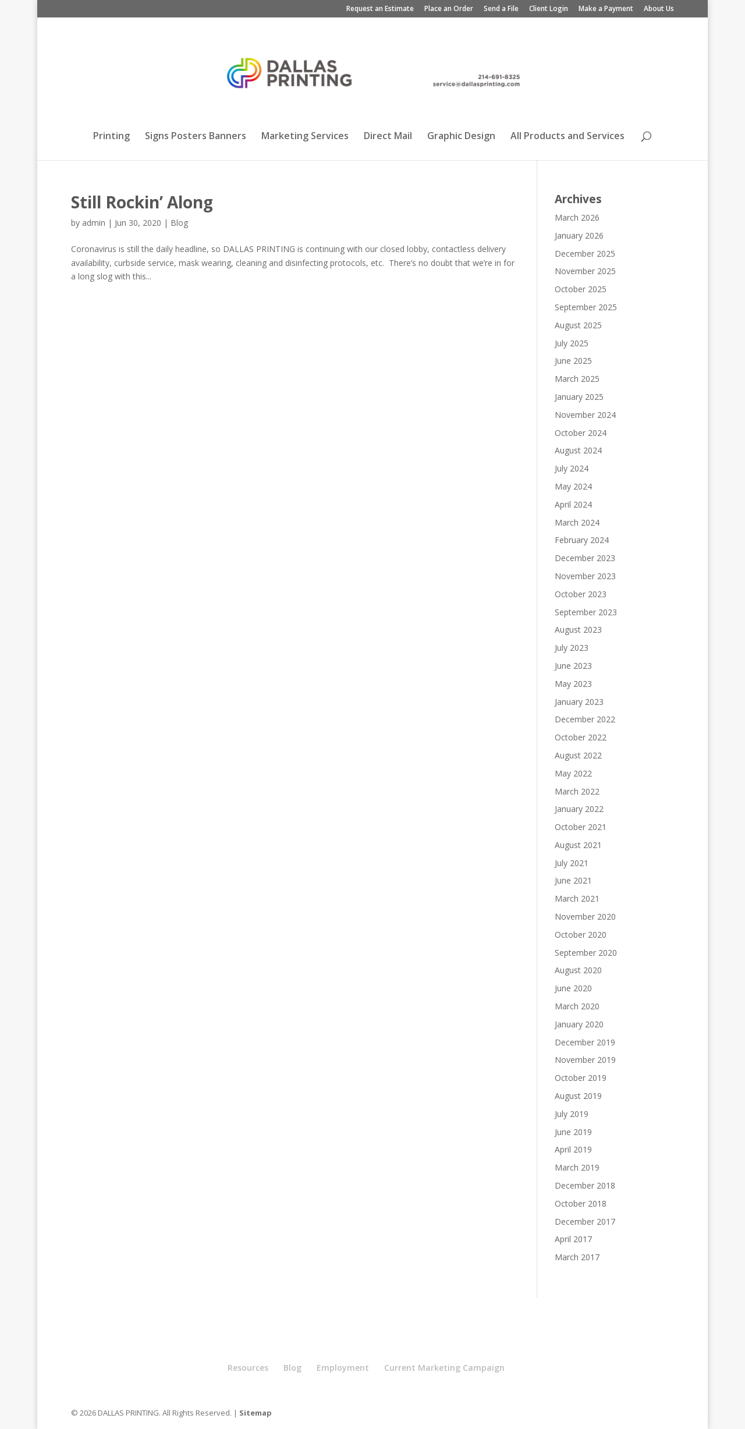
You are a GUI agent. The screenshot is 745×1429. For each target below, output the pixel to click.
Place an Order (448, 9)
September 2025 (586, 307)
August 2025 (578, 325)
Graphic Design (461, 137)
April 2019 (573, 1149)
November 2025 (585, 270)
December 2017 (585, 1221)
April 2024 (573, 504)
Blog (179, 222)
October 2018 (580, 1203)
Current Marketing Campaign (444, 1367)
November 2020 (585, 916)
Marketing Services (305, 137)
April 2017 (573, 1238)
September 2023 (586, 612)
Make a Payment (606, 9)
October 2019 (580, 1077)
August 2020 (578, 970)
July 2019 (571, 1113)
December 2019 (585, 1042)
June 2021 (573, 880)
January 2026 (579, 235)
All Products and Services (567, 137)
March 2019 (577, 1167)
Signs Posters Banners (195, 137)
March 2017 (577, 1257)
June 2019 (573, 1131)
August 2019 (578, 1095)
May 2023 (573, 683)
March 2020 (577, 1006)
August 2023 (578, 629)
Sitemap (255, 1412)
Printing (111, 137)
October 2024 (580, 432)
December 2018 (585, 1185)
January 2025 (579, 396)
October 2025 (580, 289)
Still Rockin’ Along (142, 202)
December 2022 (585, 719)
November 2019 (585, 1059)
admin (93, 222)
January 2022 (579, 808)
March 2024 (577, 522)
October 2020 (580, 934)
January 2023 (579, 701)
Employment (343, 1367)
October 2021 (580, 826)
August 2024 (578, 450)
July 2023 (571, 647)
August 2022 (578, 755)
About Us (659, 9)
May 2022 (573, 773)
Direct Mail (388, 137)
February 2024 (582, 539)
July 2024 (571, 468)
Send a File (501, 9)
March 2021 (577, 898)
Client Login (548, 9)
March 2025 (577, 378)
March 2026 (577, 217)
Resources (248, 1367)
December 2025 (585, 253)
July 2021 (571, 862)
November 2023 (585, 575)
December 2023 (585, 557)
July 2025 (571, 343)
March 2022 (577, 791)
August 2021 (578, 844)
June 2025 (573, 360)
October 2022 (580, 737)
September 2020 (586, 952)
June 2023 (573, 665)
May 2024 (573, 486)
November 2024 (585, 414)
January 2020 (579, 1024)
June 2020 (573, 988)
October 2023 (580, 594)
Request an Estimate (380, 9)
